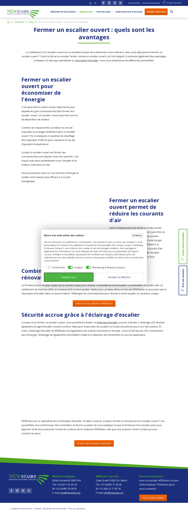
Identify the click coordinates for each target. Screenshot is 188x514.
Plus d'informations (153, 497)
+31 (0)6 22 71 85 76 (110, 488)
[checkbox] (54, 267)
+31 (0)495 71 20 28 (110, 484)
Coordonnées (134, 3)
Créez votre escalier (183, 246)
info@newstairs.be (70, 492)
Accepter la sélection (119, 277)
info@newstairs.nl (113, 492)
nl (95, 3)
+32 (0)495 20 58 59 (66, 488)
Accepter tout (68, 277)
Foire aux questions (151, 3)
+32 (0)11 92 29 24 (172, 2)
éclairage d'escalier (107, 322)
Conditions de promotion (22, 508)
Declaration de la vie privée (54, 508)
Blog (31, 21)
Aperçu (137, 235)
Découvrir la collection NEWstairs (94, 303)
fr (90, 3)
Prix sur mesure (183, 280)
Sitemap (37, 508)
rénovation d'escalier (86, 60)
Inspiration (19, 21)
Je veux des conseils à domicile (94, 443)
